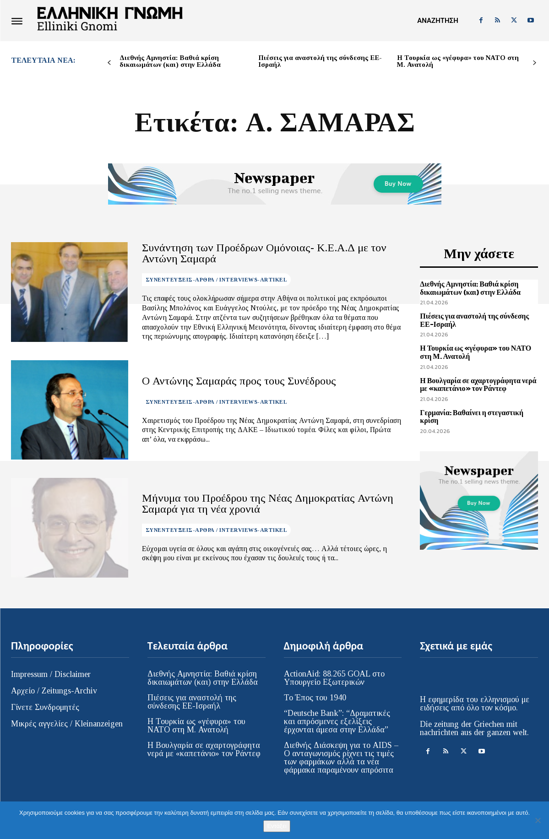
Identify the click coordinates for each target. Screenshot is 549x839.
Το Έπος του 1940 (315, 697)
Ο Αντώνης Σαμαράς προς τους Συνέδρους (239, 381)
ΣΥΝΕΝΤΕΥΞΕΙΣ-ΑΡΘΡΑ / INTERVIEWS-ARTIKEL (217, 279)
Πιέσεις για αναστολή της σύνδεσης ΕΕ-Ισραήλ (320, 61)
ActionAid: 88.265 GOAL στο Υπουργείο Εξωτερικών (334, 678)
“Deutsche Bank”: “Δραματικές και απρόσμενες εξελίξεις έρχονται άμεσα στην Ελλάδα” (337, 721)
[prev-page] (109, 63)
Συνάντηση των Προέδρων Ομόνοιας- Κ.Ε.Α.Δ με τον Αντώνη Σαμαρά (264, 253)
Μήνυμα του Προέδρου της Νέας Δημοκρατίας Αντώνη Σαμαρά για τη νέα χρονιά (267, 503)
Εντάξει (276, 826)
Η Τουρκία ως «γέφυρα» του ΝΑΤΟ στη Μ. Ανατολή (458, 61)
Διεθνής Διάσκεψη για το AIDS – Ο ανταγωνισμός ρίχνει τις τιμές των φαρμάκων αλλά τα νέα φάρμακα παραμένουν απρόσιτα (341, 757)
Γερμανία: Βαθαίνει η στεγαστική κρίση (471, 416)
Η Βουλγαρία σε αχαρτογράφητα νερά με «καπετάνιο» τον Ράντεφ (478, 384)
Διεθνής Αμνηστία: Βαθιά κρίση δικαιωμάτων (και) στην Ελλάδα (170, 61)
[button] (437, 20)
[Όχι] (537, 820)
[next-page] (534, 63)
